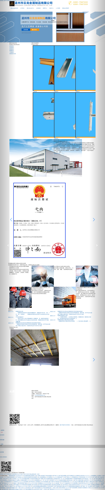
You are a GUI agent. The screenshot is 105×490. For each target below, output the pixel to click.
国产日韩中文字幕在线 (54, 481)
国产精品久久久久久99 (21, 486)
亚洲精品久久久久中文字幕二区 (45, 483)
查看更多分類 (12, 53)
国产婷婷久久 (68, 477)
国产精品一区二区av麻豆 (87, 486)
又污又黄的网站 (74, 483)
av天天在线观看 (44, 481)
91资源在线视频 (34, 478)
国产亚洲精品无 (71, 475)
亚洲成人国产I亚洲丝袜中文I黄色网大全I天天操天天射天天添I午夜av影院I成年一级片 (20, 474)
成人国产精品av (65, 484)
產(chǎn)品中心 (30, 8)
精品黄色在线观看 (56, 484)
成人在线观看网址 (42, 477)
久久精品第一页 (58, 483)
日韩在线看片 (50, 486)
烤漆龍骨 (11, 49)
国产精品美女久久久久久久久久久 (56, 489)
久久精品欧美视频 (61, 480)
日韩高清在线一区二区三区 (85, 477)
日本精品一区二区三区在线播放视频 (21, 478)
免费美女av (67, 489)
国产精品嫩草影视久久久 (66, 481)
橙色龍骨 (11, 46)
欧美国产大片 (53, 480)
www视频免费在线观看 (28, 475)
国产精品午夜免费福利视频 (44, 484)
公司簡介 (22, 8)
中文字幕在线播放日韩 (28, 489)
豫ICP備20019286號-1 (65, 425)
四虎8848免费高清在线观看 (30, 477)
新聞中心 (45, 8)
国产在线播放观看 (48, 478)
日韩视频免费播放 (77, 478)
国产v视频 (41, 478)
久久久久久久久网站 (86, 484)
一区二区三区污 (46, 480)
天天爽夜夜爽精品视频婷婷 (73, 486)
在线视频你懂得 (69, 478)
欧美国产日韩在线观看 (46, 475)
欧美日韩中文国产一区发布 (40, 489)
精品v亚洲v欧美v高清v (74, 484)
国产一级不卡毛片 (19, 487)
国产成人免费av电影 (79, 480)
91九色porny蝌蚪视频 (78, 481)
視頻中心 (51, 8)
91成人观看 (37, 475)
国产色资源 (35, 484)
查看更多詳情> (57, 153)
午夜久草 (30, 486)
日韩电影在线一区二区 (58, 478)
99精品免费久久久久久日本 (27, 480)
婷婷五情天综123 (83, 483)
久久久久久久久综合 (33, 483)
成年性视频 (16, 484)
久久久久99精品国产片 (58, 477)
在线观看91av (38, 480)
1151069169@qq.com (40, 395)
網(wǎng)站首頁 (57, 402)
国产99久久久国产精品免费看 (60, 475)
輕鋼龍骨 (11, 50)
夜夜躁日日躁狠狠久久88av (84, 487)
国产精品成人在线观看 (34, 481)
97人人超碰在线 (66, 483)
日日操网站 (49, 477)
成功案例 (38, 8)
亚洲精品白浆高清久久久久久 (83, 475)
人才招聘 (58, 8)
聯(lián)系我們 (65, 8)
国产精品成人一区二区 (87, 478)
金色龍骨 (11, 47)
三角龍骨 (11, 52)
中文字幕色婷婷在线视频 (25, 484)
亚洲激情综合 (75, 477)
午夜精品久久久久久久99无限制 (21, 481)
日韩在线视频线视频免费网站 (40, 486)
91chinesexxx (19, 475)
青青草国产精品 (23, 483)
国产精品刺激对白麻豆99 (61, 486)
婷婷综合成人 (70, 480)
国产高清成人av (19, 477)
